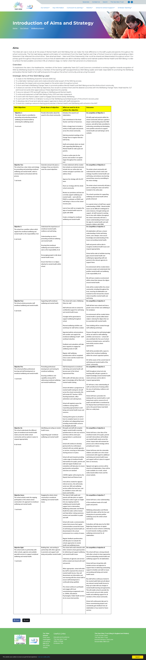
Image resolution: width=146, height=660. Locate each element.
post (26, 620)
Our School (45, 8)
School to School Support (105, 8)
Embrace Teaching (124, 8)
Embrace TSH (58, 643)
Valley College (58, 641)
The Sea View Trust (117, 2)
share (16, 620)
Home (15, 28)
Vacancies (86, 2)
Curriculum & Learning (74, 8)
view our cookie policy (52, 657)
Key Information (58, 8)
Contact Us (96, 2)
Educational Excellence (61, 637)
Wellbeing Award (37, 28)
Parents (89, 8)
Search (105, 2)
